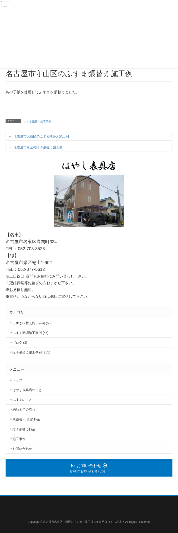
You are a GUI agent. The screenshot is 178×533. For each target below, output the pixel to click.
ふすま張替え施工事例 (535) (33, 323)
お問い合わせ (22, 449)
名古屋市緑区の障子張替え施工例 (38, 147)
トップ (17, 380)
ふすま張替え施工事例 (37, 121)
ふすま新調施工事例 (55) (30, 333)
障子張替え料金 (24, 429)
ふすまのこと (22, 400)
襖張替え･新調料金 (26, 419)
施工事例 (19, 439)
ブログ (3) (20, 342)
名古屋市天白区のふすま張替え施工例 (41, 136)
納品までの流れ (24, 409)
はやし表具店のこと (27, 390)
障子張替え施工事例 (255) (31, 352)
